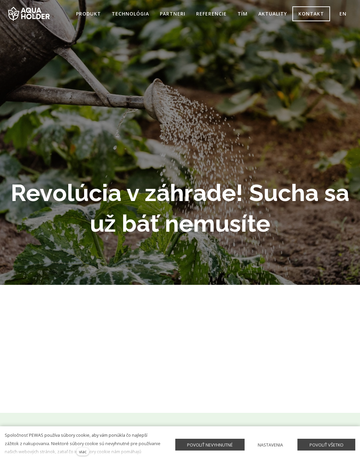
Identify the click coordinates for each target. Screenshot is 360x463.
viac (82, 452)
